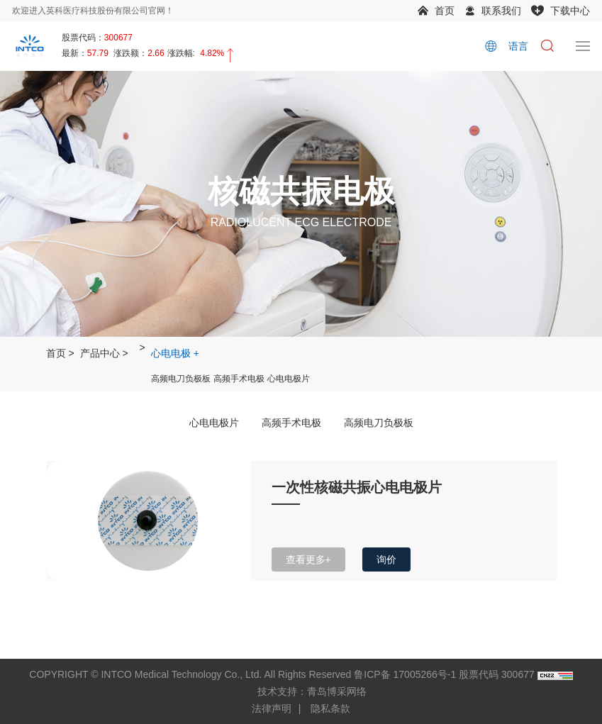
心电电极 (171, 353)
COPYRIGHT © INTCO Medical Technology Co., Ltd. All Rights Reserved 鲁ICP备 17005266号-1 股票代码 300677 (281, 674)
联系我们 (501, 10)
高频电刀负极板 (181, 379)
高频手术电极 (238, 379)
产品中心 (100, 353)
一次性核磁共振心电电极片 (357, 487)
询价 (386, 559)
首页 (445, 10)
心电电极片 (288, 379)
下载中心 (570, 10)
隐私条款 (330, 708)
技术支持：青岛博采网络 (312, 691)
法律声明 (271, 708)
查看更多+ (308, 559)
